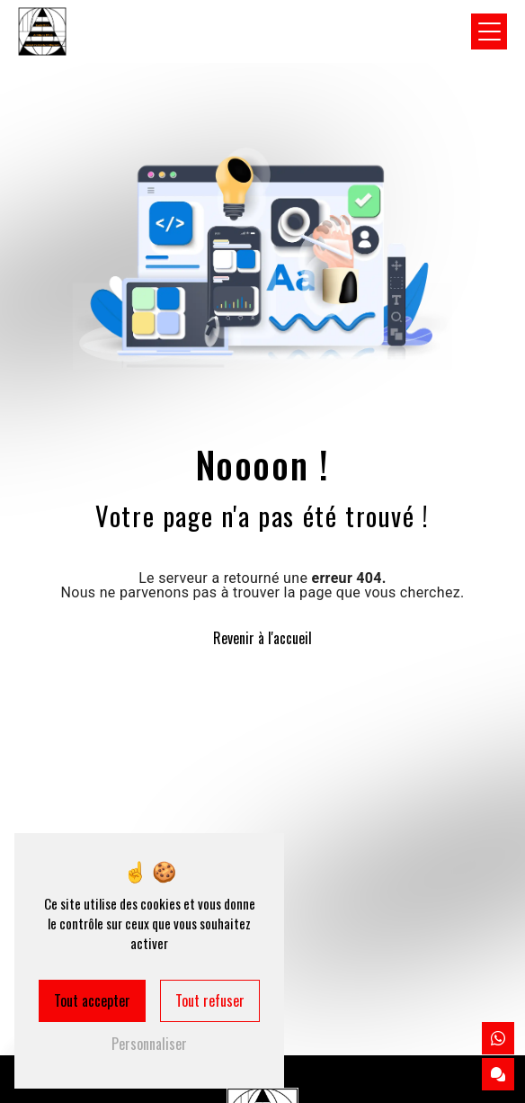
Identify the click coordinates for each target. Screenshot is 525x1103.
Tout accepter (92, 1000)
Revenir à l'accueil (262, 638)
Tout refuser (210, 1000)
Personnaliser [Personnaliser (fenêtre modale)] (149, 1043)
